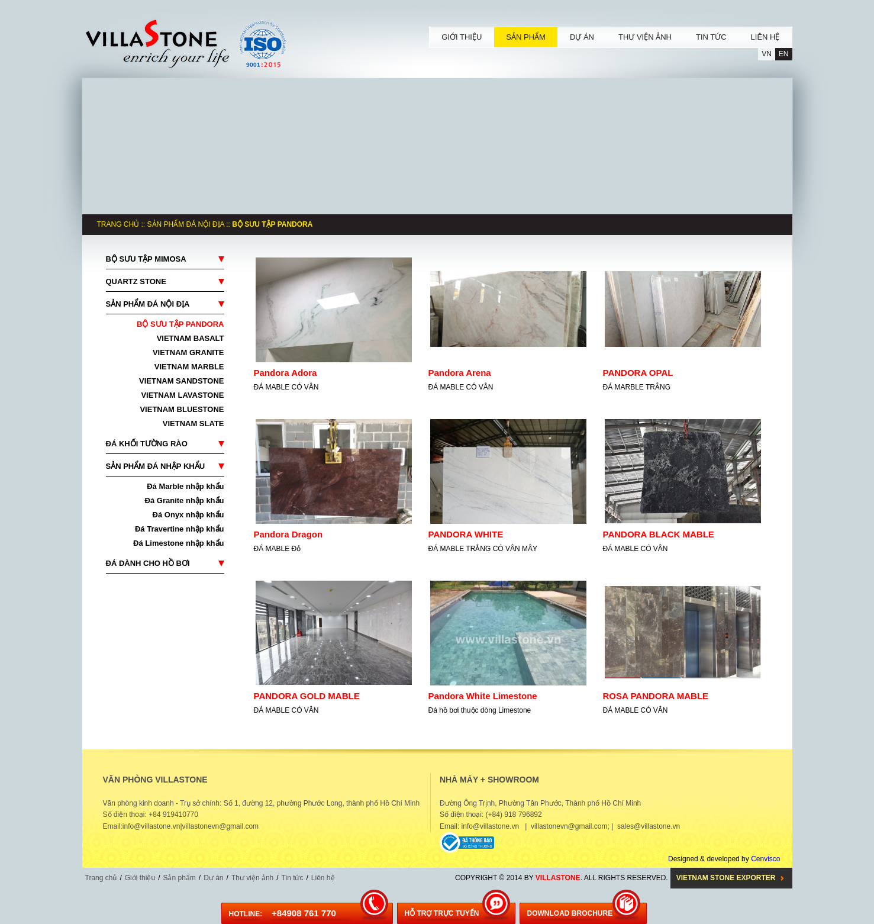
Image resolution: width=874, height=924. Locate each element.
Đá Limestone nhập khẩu (178, 543)
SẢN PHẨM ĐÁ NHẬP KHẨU (155, 466)
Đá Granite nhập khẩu (184, 500)
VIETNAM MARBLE (189, 366)
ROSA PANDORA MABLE (656, 696)
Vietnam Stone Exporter (726, 878)
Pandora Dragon (288, 534)
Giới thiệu (140, 878)
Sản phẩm (179, 878)
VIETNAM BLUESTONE (182, 409)
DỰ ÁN (582, 37)
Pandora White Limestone (482, 696)
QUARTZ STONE (136, 281)
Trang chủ (118, 224)
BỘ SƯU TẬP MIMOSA (146, 259)
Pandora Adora (285, 373)
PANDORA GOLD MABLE (307, 696)
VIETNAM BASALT (190, 338)
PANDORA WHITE (466, 534)
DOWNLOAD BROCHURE (570, 913)
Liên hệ (323, 878)
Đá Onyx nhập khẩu (188, 514)
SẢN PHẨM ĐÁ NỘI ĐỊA (185, 224)
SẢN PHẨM (526, 37)
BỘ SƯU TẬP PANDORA (180, 324)
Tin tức (293, 878)
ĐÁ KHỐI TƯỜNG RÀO (147, 443)
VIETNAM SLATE (193, 423)
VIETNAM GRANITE (188, 352)
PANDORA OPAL (638, 373)
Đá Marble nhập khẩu (185, 486)
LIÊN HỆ (765, 37)
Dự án (213, 878)
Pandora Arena (459, 373)
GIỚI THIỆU (461, 37)
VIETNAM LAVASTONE (182, 395)
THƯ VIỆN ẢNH (645, 37)
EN (784, 54)
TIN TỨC (711, 37)
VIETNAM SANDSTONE (181, 380)
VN (767, 54)
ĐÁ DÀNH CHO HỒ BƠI (148, 563)
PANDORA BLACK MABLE (658, 534)
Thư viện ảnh (252, 878)
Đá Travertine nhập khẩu (179, 528)
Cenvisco (765, 859)
